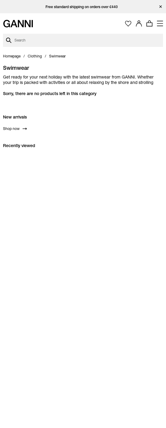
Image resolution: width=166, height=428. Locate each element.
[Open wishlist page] (128, 23)
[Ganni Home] (18, 23)
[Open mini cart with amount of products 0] (149, 23)
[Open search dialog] (83, 40)
